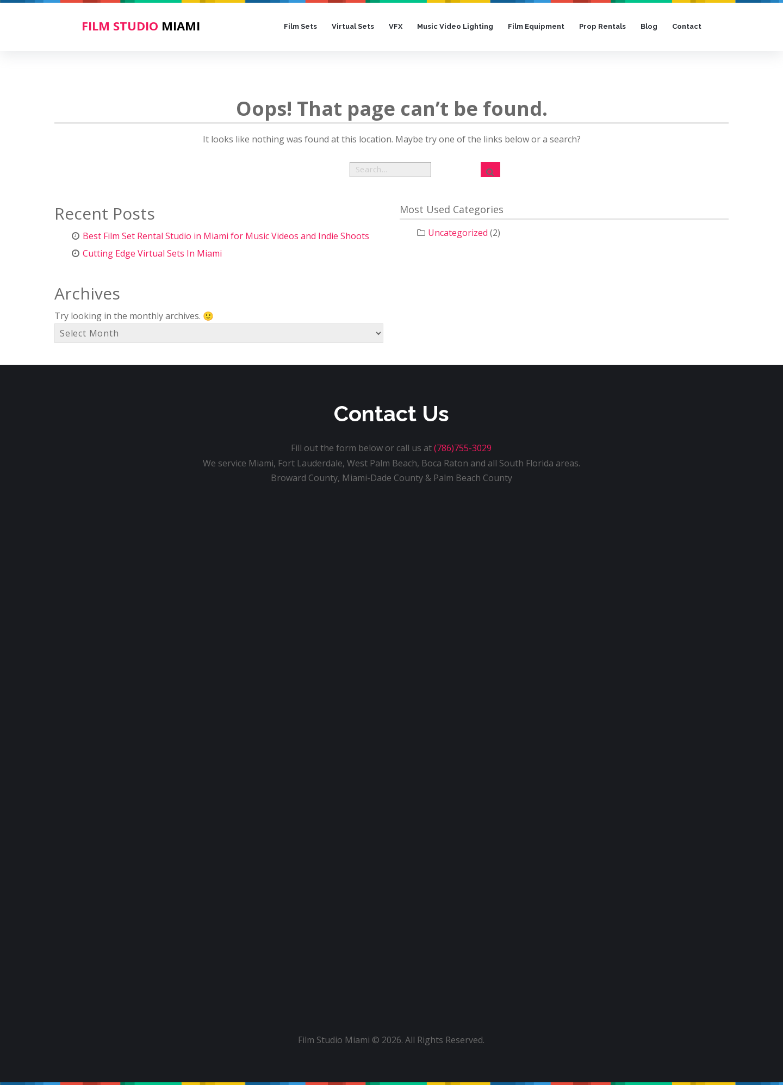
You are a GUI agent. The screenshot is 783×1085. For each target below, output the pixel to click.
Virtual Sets (353, 26)
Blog (649, 26)
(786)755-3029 (463, 448)
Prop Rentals (602, 26)
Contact (686, 26)
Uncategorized (458, 233)
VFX (395, 26)
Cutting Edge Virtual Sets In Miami (152, 253)
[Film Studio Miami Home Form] (391, 741)
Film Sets (300, 26)
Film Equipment (536, 26)
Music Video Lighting (455, 26)
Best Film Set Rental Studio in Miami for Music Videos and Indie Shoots (226, 236)
